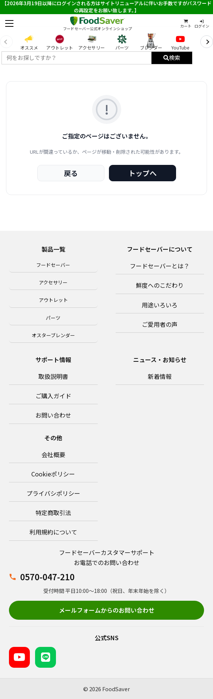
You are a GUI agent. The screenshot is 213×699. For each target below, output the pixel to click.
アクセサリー (53, 282)
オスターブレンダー (53, 335)
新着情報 (160, 376)
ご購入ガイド (53, 395)
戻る (71, 173)
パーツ (53, 317)
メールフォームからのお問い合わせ (106, 610)
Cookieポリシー (53, 473)
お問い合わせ (53, 415)
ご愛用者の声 (160, 324)
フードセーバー (53, 264)
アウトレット (53, 299)
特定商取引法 (53, 512)
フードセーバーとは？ (159, 265)
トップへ (142, 173)
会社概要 (53, 454)
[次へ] (206, 41)
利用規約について (53, 531)
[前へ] (6, 41)
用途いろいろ (160, 304)
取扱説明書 (53, 376)
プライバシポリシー (53, 493)
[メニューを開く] (9, 23)
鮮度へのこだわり (160, 285)
